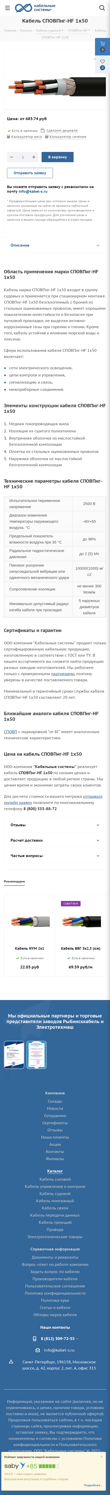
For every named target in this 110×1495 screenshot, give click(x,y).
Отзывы (55, 1130)
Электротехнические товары (55, 1236)
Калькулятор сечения (68, 136)
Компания (55, 1093)
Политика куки (55, 1300)
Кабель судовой (55, 1193)
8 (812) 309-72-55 (58, 1338)
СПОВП (10, 731)
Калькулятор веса (26, 136)
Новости (55, 1108)
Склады (55, 1101)
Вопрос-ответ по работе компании (55, 1264)
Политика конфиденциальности (55, 1293)
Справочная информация (55, 1249)
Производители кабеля (55, 1278)
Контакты (55, 1151)
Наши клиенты (55, 1137)
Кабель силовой (55, 1179)
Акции (55, 1144)
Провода (55, 1229)
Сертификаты (55, 1122)
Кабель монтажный (55, 1200)
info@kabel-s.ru (33, 191)
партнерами (62, 673)
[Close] (101, 1457)
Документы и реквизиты (55, 1257)
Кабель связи (55, 1208)
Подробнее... (93, 1485)
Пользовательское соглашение (55, 1286)
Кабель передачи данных (55, 1215)
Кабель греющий (55, 1222)
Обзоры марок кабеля (55, 1314)
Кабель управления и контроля (55, 1186)
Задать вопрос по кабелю (55, 1271)
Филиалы (55, 1158)
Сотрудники (55, 1115)
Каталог (55, 1171)
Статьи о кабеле (55, 1307)
